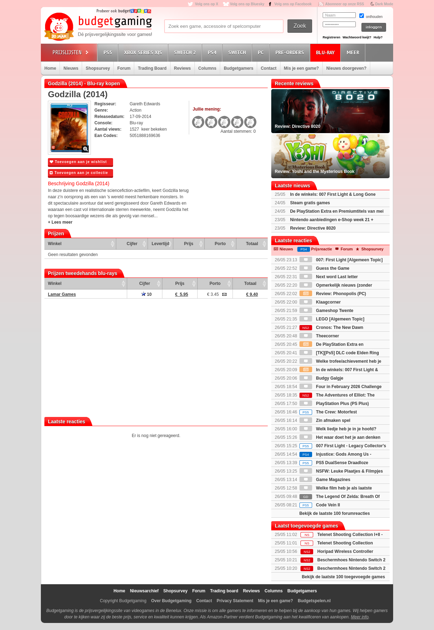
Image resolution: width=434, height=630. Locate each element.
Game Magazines (325, 479)
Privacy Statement (235, 600)
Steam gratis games (310, 202)
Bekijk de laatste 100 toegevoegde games (343, 576)
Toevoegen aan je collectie (79, 173)
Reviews (182, 68)
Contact (269, 68)
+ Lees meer (60, 222)
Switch (238, 52)
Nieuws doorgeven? (346, 68)
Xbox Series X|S (144, 52)
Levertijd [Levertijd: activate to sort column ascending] (160, 243)
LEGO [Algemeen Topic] (331, 319)
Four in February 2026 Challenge (340, 386)
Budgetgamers (238, 68)
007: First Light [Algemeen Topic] (341, 259)
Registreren (331, 37)
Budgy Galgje (321, 378)
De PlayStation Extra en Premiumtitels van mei (336, 211)
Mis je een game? (301, 68)
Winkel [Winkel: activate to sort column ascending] (55, 243)
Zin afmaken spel (325, 420)
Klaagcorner (320, 302)
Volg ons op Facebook (293, 4)
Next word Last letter (328, 276)
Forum (123, 68)
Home (50, 68)
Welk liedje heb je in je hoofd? (337, 428)
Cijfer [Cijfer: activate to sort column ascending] (132, 243)
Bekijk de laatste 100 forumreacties (334, 513)
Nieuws (70, 68)
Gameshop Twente (326, 310)
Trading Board (152, 68)
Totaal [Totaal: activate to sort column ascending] (252, 243)
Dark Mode (384, 4)
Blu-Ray (326, 52)
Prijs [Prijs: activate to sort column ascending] (188, 243)
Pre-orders (290, 52)
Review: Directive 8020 (312, 228)
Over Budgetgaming (171, 600)
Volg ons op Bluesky (247, 4)
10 (146, 294)
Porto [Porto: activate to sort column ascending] (220, 243)
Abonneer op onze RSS (344, 4)
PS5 (109, 52)
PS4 (213, 52)
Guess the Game (324, 268)
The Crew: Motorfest (328, 412)
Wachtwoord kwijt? (356, 37)
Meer (354, 52)
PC (262, 52)
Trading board (224, 590)
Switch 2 (186, 52)
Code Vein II (319, 505)
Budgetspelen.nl (314, 600)
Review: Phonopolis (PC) (332, 293)
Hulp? (378, 37)
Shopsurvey (98, 68)
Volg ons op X (206, 4)
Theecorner (319, 335)
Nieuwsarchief (144, 590)
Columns (207, 68)
